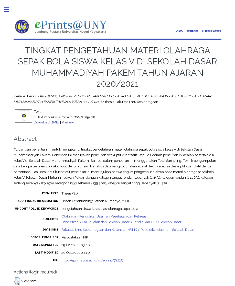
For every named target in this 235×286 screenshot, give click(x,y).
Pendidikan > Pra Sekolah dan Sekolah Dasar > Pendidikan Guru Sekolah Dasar (121, 222)
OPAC (179, 30)
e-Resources (211, 30)
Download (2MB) (46, 122)
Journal (192, 30)
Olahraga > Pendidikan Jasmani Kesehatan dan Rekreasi (104, 216)
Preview (68, 122)
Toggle (9, 9)
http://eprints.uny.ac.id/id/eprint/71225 (92, 260)
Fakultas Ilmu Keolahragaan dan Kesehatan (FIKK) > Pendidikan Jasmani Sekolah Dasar (127, 229)
